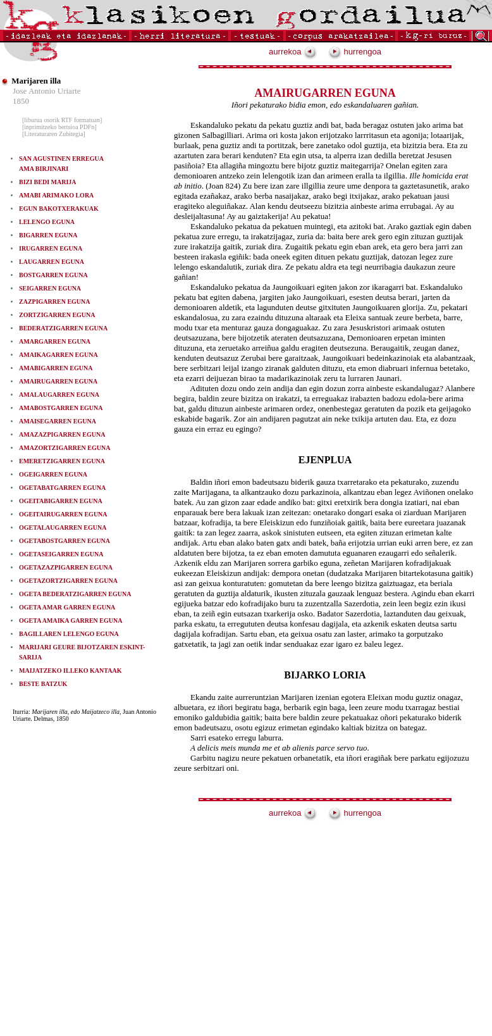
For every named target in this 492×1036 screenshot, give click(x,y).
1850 (21, 101)
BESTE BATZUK (43, 683)
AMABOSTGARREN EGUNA (61, 407)
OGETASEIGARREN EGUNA (61, 554)
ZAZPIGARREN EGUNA (54, 301)
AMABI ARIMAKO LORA (56, 195)
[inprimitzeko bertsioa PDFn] (59, 126)
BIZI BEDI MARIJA (48, 181)
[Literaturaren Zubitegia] (53, 133)
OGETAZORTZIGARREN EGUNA (68, 580)
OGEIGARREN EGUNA (53, 474)
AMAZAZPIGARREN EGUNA (62, 434)
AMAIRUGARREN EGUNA (58, 381)
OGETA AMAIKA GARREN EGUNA (70, 620)
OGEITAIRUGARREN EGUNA (63, 514)
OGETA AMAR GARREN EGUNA (67, 607)
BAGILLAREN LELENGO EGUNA (69, 633)
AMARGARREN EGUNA (54, 341)
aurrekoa (293, 51)
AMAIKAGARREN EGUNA (58, 354)
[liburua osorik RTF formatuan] (62, 119)
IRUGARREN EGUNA (50, 248)
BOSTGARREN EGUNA (53, 274)
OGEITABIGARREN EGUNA (60, 500)
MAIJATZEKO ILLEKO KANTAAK (70, 670)
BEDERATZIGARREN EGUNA (63, 328)
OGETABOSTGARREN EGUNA (64, 540)
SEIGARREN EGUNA (50, 288)
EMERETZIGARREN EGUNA (62, 461)
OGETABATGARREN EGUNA (62, 487)
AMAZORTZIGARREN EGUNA (64, 447)
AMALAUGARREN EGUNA (59, 394)
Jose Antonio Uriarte (47, 91)
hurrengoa (354, 51)
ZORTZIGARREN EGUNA (57, 314)
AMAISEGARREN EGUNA (57, 421)
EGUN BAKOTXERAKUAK (59, 208)
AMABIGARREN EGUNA (55, 368)
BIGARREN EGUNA (48, 235)
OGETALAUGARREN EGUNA (62, 527)
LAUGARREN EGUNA (51, 261)
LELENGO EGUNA (47, 221)
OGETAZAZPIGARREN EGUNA (66, 567)
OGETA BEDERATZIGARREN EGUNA (75, 593)
